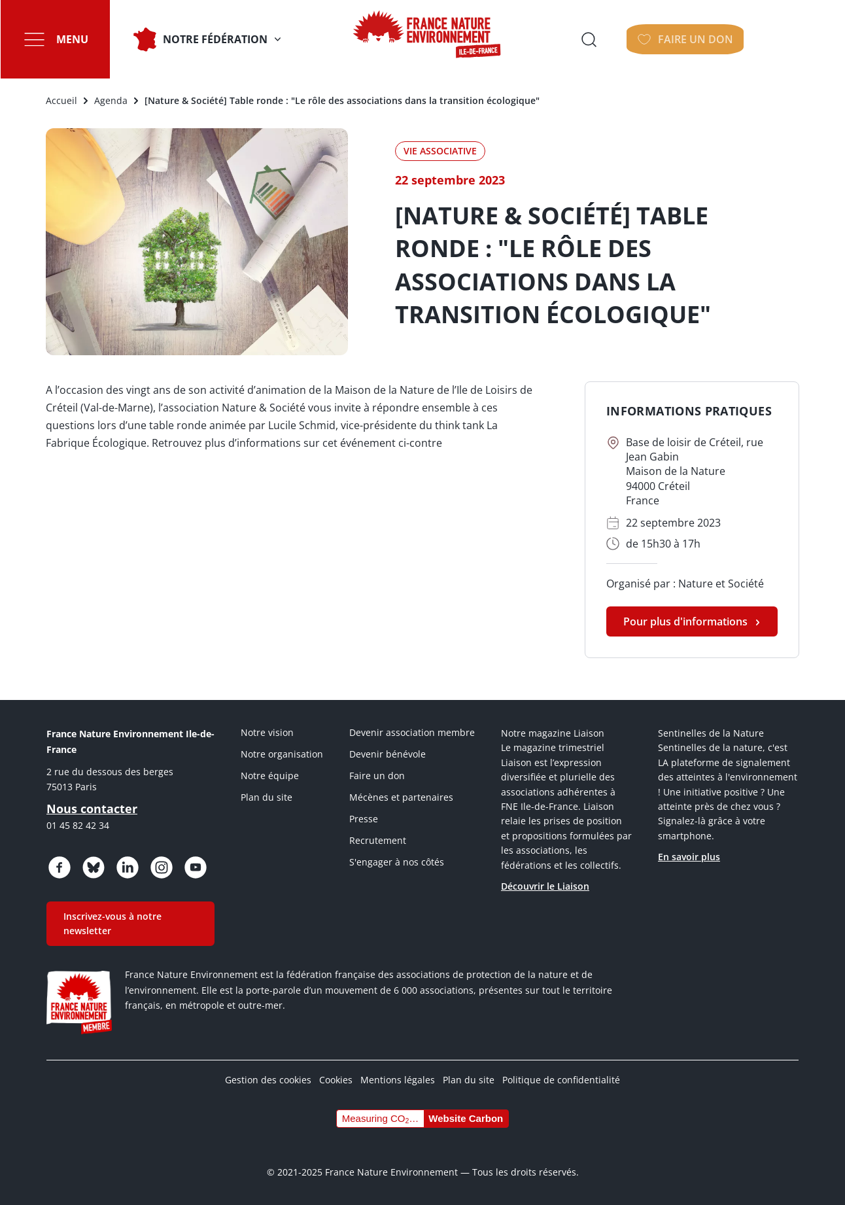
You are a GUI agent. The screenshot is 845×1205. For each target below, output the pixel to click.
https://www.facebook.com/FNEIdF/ (59, 867)
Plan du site (266, 797)
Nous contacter (91, 808)
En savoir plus (689, 856)
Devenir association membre (412, 732)
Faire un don (377, 775)
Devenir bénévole (387, 754)
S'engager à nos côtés (396, 862)
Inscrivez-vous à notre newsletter (112, 923)
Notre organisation (282, 754)
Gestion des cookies (268, 1080)
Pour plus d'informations (685, 621)
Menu (72, 39)
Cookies (336, 1080)
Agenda (111, 100)
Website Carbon (465, 1118)
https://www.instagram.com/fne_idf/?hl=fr (161, 867)
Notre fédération (214, 39)
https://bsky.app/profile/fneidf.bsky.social (93, 867)
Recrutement (377, 840)
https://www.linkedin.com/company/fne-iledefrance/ (127, 867)
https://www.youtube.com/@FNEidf (195, 867)
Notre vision (267, 732)
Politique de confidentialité (561, 1080)
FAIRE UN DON (785, 39)
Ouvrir (685, 39)
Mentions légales (397, 1080)
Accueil (61, 100)
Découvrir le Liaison (545, 886)
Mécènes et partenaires (401, 797)
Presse (363, 818)
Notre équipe (270, 775)
